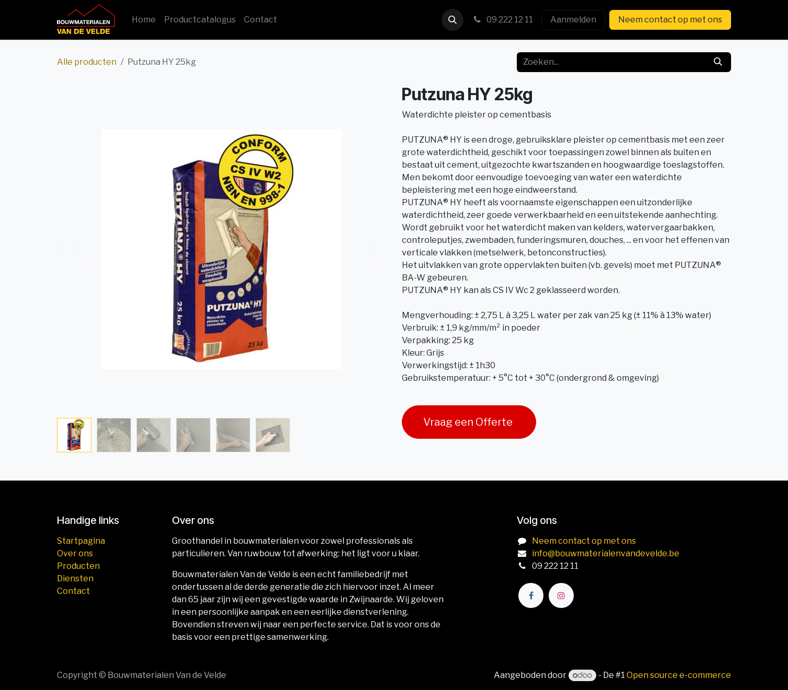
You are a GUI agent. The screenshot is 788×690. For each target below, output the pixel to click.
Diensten (75, 578)
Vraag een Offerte (469, 422)
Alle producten (87, 62)
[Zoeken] (718, 62)
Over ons (75, 553)
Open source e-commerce (679, 675)
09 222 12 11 (502, 20)
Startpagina (81, 541)
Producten (78, 566)
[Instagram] (561, 595)
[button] (452, 20)
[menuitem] (144, 19)
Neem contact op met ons (670, 20)
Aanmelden (573, 20)
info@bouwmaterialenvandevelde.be (605, 553)
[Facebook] (530, 595)
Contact (73, 591)
